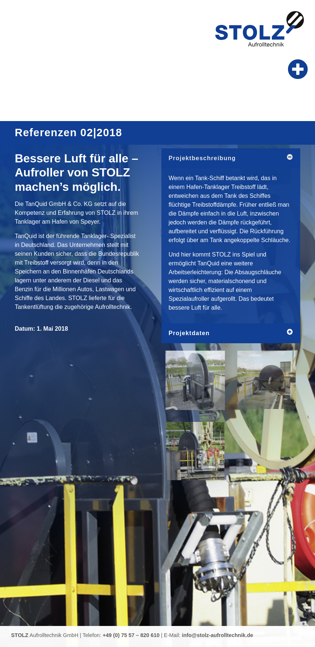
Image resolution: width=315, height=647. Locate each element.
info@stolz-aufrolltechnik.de (217, 635)
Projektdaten (189, 333)
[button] (298, 69)
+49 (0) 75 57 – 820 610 (131, 635)
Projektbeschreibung (202, 158)
